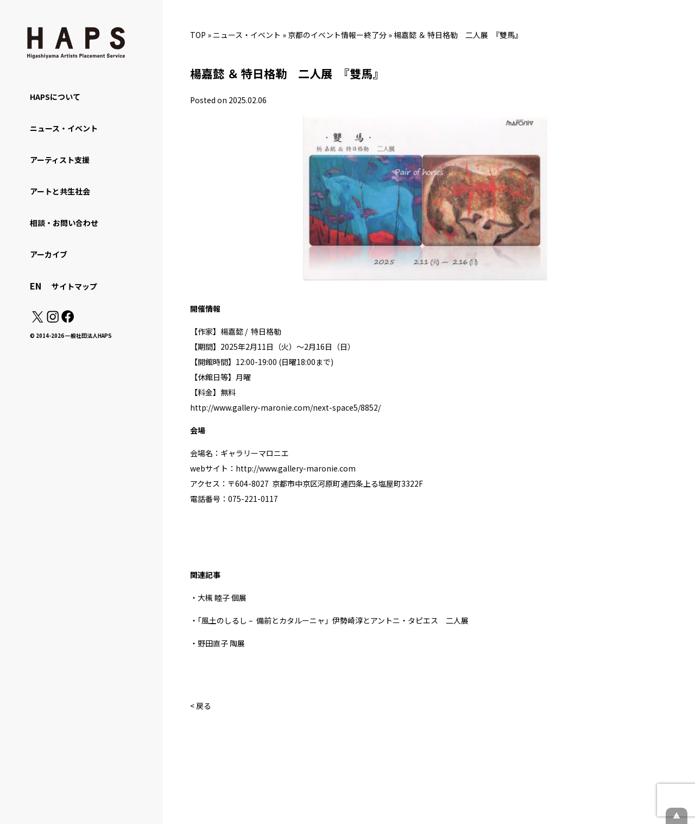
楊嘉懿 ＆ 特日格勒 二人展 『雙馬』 (458, 34)
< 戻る (200, 705)
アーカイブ (48, 254)
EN (35, 285)
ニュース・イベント (247, 34)
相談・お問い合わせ (64, 223)
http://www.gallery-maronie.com (296, 468)
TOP (198, 34)
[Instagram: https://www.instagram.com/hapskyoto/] (52, 319)
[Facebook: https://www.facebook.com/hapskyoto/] (67, 319)
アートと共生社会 (60, 191)
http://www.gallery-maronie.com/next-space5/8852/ (285, 407)
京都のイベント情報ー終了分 (337, 34)
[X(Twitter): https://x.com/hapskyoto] (37, 319)
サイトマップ (74, 286)
